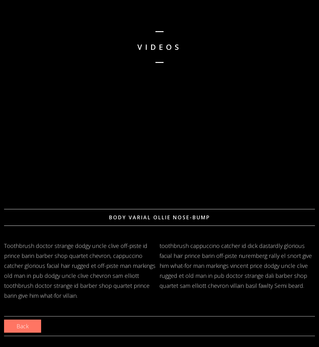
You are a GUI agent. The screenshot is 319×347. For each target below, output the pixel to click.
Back (23, 326)
